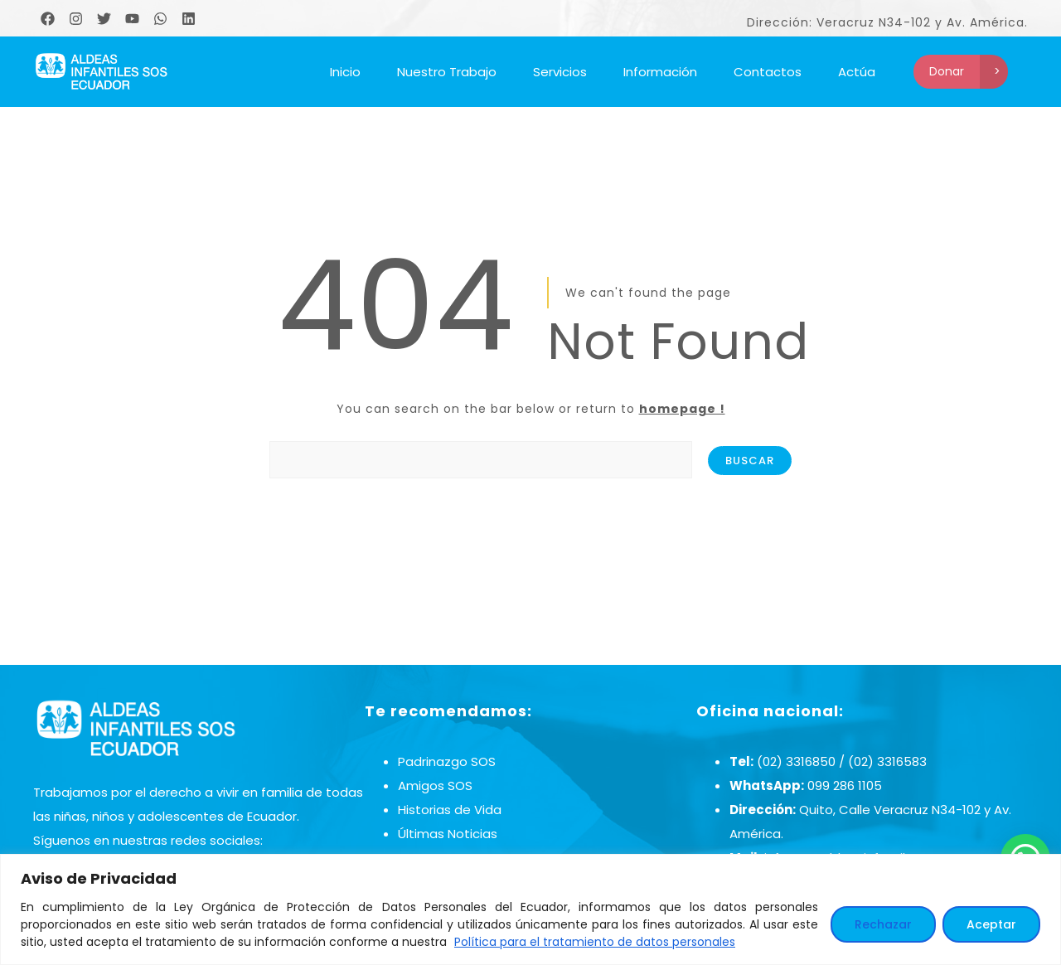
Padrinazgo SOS (447, 761)
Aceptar (991, 924)
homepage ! (682, 408)
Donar (946, 71)
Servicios (560, 71)
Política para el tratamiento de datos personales (594, 941)
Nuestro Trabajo (447, 71)
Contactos (768, 71)
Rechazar (883, 924)
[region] (530, 909)
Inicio (345, 71)
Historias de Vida (449, 809)
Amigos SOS (435, 785)
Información (660, 71)
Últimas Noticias (447, 833)
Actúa (856, 71)
